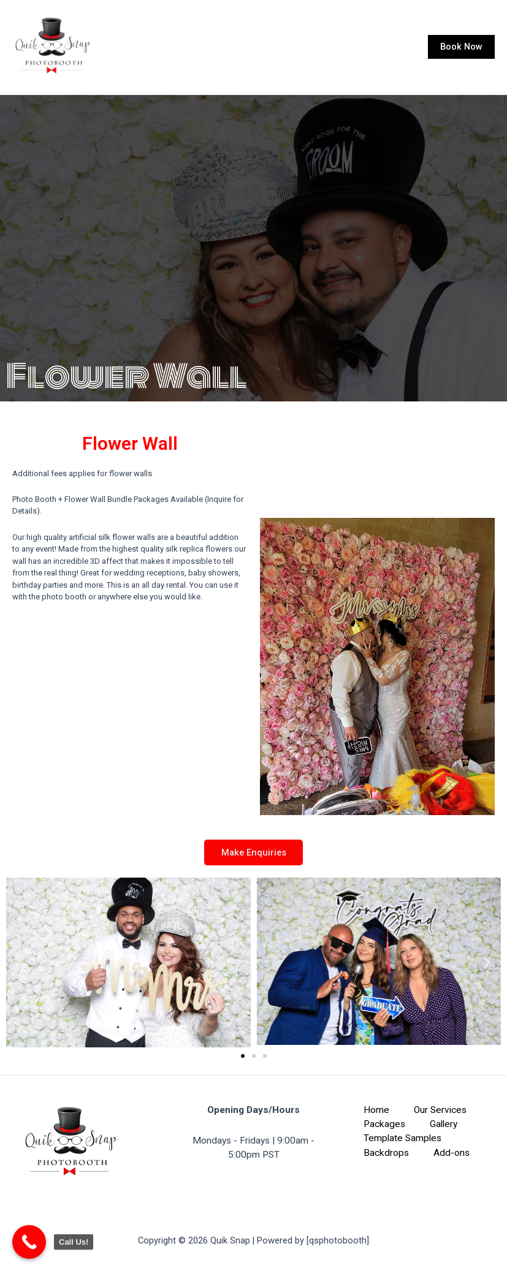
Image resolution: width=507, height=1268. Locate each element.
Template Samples (402, 1138)
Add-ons (451, 1152)
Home (376, 1109)
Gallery (443, 1123)
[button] (20, 965)
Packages (384, 1123)
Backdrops (386, 1152)
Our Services (440, 1109)
